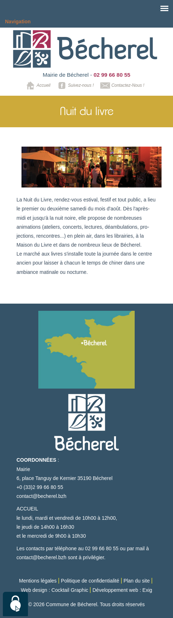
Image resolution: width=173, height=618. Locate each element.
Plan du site (137, 581)
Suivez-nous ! (75, 85)
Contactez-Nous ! (121, 85)
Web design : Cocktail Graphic (54, 590)
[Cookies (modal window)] (15, 604)
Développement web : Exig (122, 590)
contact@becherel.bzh (41, 496)
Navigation (18, 21)
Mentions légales (38, 581)
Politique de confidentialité (90, 581)
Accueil (37, 85)
